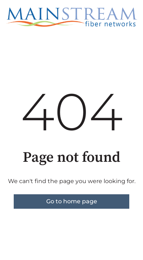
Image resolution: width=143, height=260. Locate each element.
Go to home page (71, 201)
